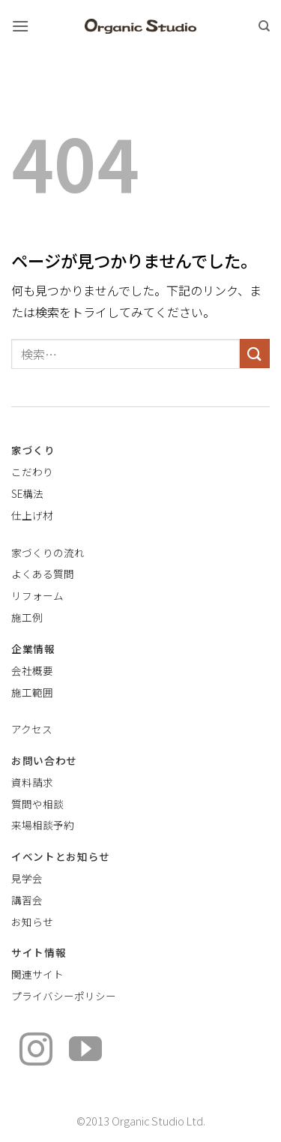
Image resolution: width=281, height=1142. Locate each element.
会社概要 (32, 670)
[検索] (264, 26)
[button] (20, 25)
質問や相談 (37, 803)
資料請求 (32, 782)
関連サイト (37, 974)
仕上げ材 (32, 515)
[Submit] (255, 353)
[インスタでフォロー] (35, 1051)
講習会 (27, 899)
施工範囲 (32, 692)
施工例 (27, 617)
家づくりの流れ (48, 552)
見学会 (27, 878)
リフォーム (37, 595)
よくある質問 (42, 573)
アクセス (31, 728)
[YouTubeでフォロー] (85, 1051)
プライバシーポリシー (63, 995)
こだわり (32, 471)
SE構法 (27, 493)
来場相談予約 (42, 824)
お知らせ (32, 921)
